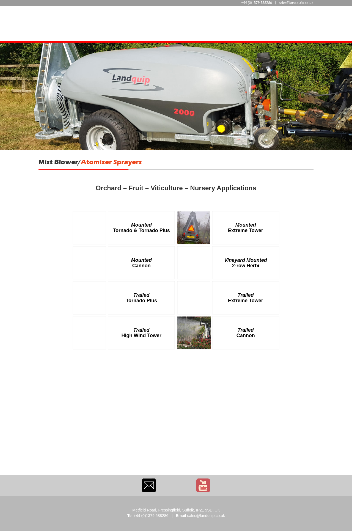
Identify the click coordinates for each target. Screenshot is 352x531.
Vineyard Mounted (245, 260)
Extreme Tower (245, 230)
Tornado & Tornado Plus (141, 230)
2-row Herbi (245, 265)
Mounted (142, 225)
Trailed (142, 295)
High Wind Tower (141, 335)
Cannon (141, 265)
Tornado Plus (141, 300)
